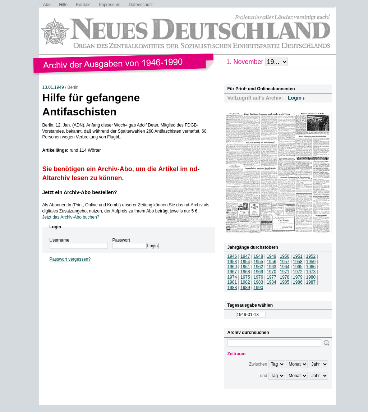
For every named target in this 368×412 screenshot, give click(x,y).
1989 (245, 287)
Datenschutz (141, 4)
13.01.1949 (53, 87)
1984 (271, 282)
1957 (285, 261)
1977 (271, 277)
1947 (245, 256)
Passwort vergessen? (70, 259)
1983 (258, 282)
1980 (311, 277)
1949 (271, 256)
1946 (232, 256)
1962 (258, 266)
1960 (232, 266)
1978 (285, 277)
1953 (232, 261)
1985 (285, 282)
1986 (298, 282)
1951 (298, 256)
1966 (311, 266)
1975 (245, 277)
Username (59, 240)
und (263, 375)
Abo (47, 4)
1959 (311, 261)
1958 (298, 261)
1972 (298, 271)
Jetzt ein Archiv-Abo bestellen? (79, 192)
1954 (245, 261)
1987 (311, 282)
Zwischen (258, 364)
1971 (285, 271)
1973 (311, 271)
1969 (258, 271)
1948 (258, 256)
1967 (232, 271)
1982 (245, 282)
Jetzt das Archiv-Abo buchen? (71, 217)
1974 (232, 277)
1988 (232, 287)
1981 (232, 282)
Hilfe (63, 4)
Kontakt (83, 4)
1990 (258, 287)
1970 (271, 271)
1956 (271, 261)
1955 (258, 261)
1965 (298, 266)
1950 (285, 256)
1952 (311, 256)
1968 (245, 271)
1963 (271, 266)
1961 (245, 266)
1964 (285, 266)
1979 (298, 277)
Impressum (109, 4)
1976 (258, 277)
